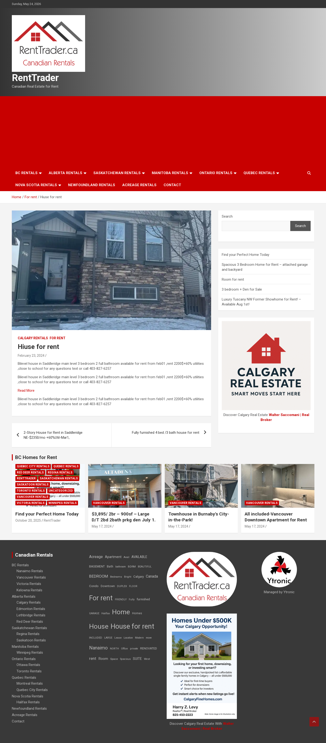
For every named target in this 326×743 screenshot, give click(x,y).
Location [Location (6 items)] (128, 637)
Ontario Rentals (215, 173)
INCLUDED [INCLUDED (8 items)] (95, 637)
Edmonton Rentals (31, 609)
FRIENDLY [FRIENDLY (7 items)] (121, 599)
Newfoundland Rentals (91, 185)
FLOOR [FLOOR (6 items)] (133, 586)
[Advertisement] (163, 132)
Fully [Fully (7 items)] (132, 599)
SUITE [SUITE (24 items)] (137, 659)
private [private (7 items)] (134, 648)
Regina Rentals (60, 472)
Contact (172, 185)
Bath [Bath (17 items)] (110, 566)
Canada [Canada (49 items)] (152, 576)
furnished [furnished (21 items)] (143, 599)
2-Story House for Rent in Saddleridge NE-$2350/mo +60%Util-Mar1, (53, 435)
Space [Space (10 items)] (114, 659)
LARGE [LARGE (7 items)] (108, 637)
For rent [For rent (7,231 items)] (101, 598)
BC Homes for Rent (36, 457)
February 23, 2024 (31, 355)
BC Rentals (26, 173)
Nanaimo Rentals (30, 571)
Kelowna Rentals (29, 590)
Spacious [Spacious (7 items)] (125, 659)
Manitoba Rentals (170, 173)
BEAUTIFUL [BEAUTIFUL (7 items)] (145, 566)
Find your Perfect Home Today (245, 255)
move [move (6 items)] (149, 637)
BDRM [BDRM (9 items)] (132, 566)
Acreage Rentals (139, 185)
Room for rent (233, 279)
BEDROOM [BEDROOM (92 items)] (98, 576)
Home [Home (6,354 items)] (121, 612)
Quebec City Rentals (33, 466)
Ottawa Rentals (28, 665)
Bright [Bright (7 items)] (127, 576)
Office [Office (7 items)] (124, 648)
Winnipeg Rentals (62, 503)
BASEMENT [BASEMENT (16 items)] (97, 566)
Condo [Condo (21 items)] (94, 586)
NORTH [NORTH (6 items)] (114, 648)
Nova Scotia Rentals (36, 185)
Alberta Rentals (65, 173)
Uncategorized (61, 490)
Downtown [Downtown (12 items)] (108, 586)
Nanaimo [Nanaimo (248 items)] (98, 648)
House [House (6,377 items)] (99, 626)
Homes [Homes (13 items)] (137, 613)
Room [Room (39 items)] (103, 659)
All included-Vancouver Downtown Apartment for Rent (276, 517)
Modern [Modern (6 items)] (139, 637)
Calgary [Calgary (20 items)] (138, 576)
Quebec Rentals (259, 173)
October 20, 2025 (28, 520)
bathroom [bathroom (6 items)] (120, 566)
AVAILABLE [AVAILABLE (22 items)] (139, 557)
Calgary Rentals (33, 338)
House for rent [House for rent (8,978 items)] (132, 626)
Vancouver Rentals (32, 496)
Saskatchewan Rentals (117, 173)
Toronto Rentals (31, 490)
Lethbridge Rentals (31, 615)
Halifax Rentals (28, 702)
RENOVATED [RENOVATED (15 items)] (148, 648)
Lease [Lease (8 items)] (118, 637)
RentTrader (35, 77)
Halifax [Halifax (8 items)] (105, 613)
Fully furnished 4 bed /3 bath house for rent (165, 432)
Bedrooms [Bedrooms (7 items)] (116, 576)
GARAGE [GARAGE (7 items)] (94, 613)
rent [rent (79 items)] (92, 658)
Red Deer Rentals (30, 472)
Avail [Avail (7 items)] (126, 557)
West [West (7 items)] (147, 659)
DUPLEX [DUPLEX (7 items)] (122, 586)
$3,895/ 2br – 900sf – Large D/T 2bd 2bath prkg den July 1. (124, 517)
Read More (26, 390)
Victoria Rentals (30, 503)
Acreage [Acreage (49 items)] (96, 556)
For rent (57, 338)
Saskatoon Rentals (32, 484)
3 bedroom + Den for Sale (242, 289)
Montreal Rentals (30, 683)
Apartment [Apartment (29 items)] (113, 557)
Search (227, 216)
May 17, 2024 (102, 526)
